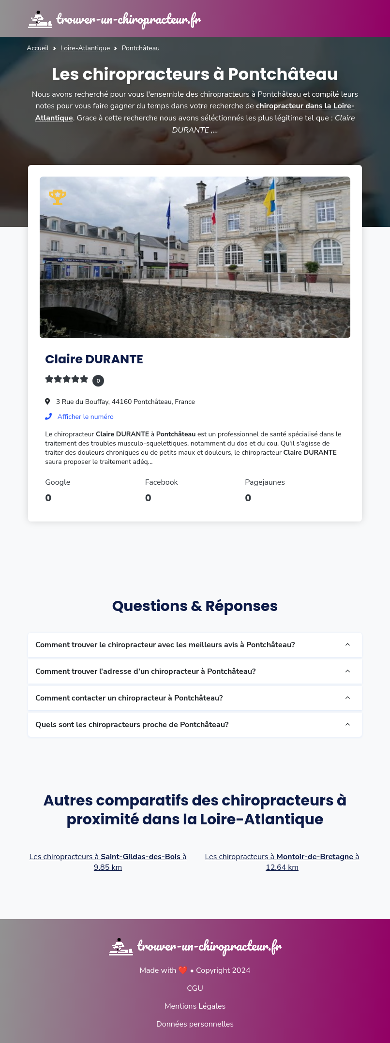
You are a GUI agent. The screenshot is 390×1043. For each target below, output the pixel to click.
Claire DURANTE (94, 358)
